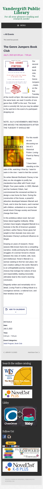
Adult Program (9, 343)
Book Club (18, 343)
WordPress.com (9, 481)
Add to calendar (17, 309)
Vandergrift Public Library (21, 10)
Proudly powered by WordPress (14, 479)
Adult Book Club (33, 352)
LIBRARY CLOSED (11, 352)
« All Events (9, 34)
